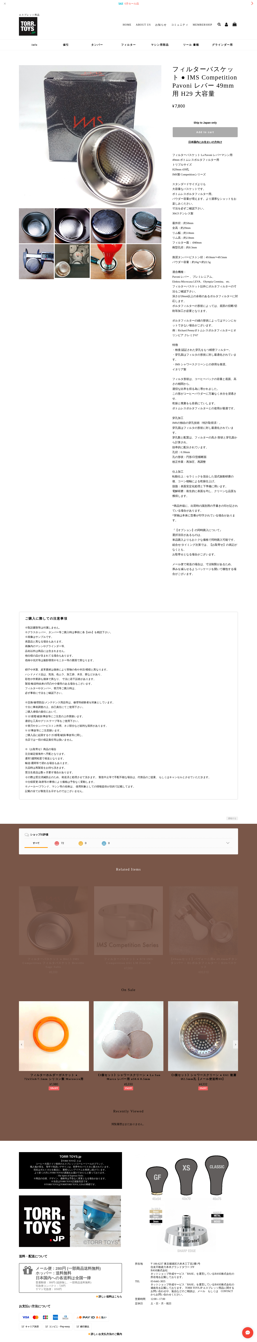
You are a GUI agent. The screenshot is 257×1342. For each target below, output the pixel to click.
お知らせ (161, 24)
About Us (143, 24)
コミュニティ (179, 24)
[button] (21, 1044)
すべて (36, 843)
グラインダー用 (222, 44)
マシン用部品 (160, 44)
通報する (232, 818)
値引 (66, 44)
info (35, 44)
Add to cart (205, 132)
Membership (202, 24)
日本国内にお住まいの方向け (205, 142)
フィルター (128, 44)
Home (127, 24)
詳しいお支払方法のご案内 (106, 1334)
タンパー (97, 44)
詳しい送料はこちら (110, 1296)
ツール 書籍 (191, 44)
